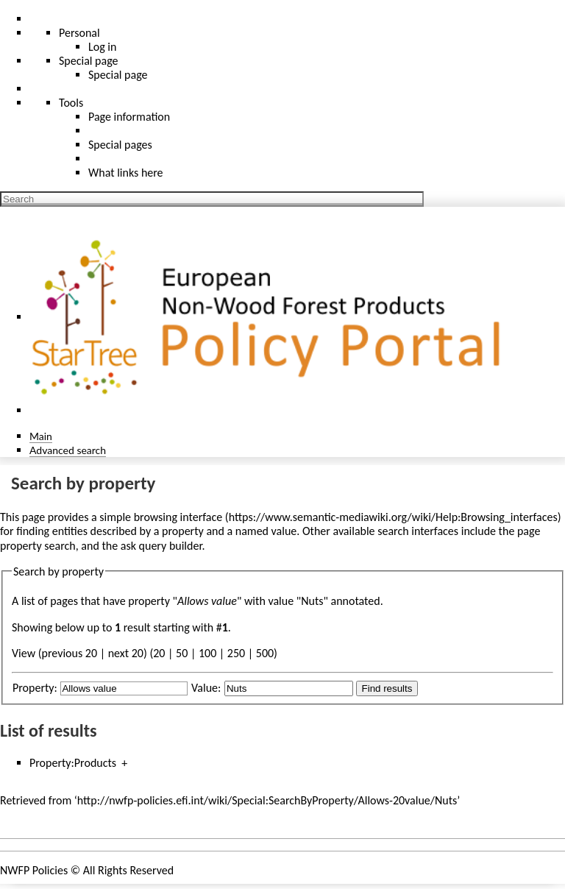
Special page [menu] (88, 61)
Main (40, 436)
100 (207, 653)
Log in (102, 47)
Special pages (120, 145)
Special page (118, 75)
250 (236, 653)
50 (182, 653)
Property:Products (72, 763)
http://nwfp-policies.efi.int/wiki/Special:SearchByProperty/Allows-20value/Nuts (267, 800)
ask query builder (161, 546)
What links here (125, 173)
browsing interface (178, 517)
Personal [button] (79, 33)
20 (159, 653)
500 (265, 653)
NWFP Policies (34, 870)
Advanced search (67, 450)
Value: (206, 688)
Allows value (207, 601)
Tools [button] (71, 103)
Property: (35, 688)
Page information (129, 117)
